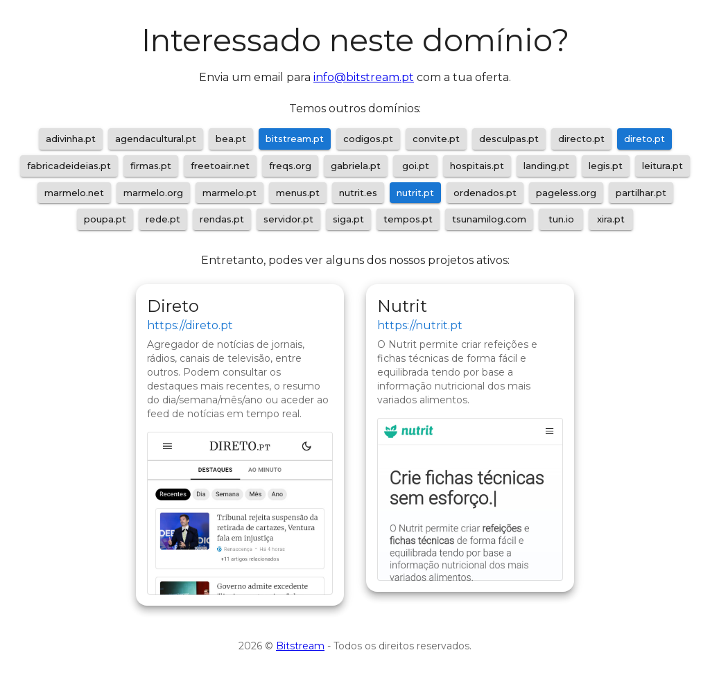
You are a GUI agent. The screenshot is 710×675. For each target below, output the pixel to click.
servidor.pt (288, 219)
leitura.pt (662, 165)
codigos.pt (368, 138)
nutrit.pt (415, 192)
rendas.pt (222, 219)
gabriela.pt (356, 165)
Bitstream (300, 646)
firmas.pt (150, 165)
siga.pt (348, 219)
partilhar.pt (641, 192)
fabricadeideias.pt (69, 165)
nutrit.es (358, 192)
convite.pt (436, 138)
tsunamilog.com (489, 219)
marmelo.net (74, 192)
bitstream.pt (295, 138)
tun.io (561, 219)
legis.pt (606, 165)
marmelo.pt (229, 192)
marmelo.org (153, 192)
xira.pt (611, 219)
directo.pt (581, 138)
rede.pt (163, 219)
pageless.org (566, 192)
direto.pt (644, 138)
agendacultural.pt (155, 138)
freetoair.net (220, 165)
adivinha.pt (71, 138)
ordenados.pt (485, 192)
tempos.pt (408, 219)
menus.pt (298, 192)
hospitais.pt (477, 165)
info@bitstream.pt (363, 77)
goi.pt (415, 165)
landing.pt (546, 165)
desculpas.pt (509, 138)
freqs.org (290, 165)
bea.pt (231, 138)
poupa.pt (105, 219)
